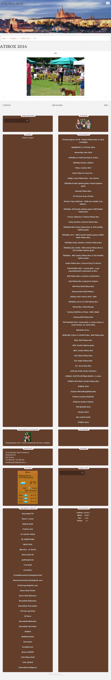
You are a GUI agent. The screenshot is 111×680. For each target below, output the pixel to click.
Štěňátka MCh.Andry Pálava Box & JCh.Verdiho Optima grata (83, 228)
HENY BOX (27, 544)
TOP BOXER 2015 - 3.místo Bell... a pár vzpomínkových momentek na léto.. (83, 269)
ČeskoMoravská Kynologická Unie (27, 575)
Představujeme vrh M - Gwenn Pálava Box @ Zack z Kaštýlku (83, 141)
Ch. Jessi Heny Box (83, 366)
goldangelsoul (28, 560)
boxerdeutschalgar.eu (28, 667)
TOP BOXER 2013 (83, 407)
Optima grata (27, 524)
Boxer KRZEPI (28, 652)
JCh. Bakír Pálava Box (83, 361)
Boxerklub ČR (28, 514)
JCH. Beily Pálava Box (83, 356)
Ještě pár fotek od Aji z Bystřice (83, 371)
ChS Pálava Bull (27, 657)
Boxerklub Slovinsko (27, 626)
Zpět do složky (57, 105)
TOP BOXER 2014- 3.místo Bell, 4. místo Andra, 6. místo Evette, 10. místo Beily (83, 323)
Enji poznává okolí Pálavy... (83, 292)
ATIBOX (28, 632)
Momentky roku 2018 (83, 153)
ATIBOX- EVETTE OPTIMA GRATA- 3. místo (83, 376)
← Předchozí (6, 105)
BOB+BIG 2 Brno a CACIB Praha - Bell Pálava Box (83, 335)
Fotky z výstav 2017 (83, 168)
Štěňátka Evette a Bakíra (83, 163)
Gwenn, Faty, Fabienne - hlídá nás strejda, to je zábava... (83, 202)
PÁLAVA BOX (12, 4)
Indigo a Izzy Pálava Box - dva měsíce (83, 178)
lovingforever (27, 647)
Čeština (24, 138)
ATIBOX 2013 (83, 422)
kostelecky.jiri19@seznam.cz (15, 462)
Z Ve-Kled (28, 565)
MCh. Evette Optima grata (83, 345)
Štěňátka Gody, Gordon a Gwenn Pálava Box (83, 243)
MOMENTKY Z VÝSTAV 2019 (83, 147)
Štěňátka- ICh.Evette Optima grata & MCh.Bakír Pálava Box (83, 210)
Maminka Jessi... (83, 330)
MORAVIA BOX (28, 637)
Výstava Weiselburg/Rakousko (83, 392)
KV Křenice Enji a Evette (83, 196)
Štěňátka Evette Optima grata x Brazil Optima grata (83, 184)
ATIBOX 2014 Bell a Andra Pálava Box (83, 381)
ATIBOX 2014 (25, 38)
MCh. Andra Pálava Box (83, 351)
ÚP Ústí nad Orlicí (27, 611)
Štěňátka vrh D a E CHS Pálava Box (83, 302)
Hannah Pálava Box (83, 191)
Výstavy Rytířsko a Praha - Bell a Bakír (83, 312)
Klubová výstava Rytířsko (83, 397)
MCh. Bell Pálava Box (83, 340)
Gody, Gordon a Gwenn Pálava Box (83, 222)
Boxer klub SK (28, 555)
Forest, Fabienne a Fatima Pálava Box (83, 217)
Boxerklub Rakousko (27, 601)
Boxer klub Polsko (27, 591)
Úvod (4, 38)
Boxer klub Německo (27, 596)
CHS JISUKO (27, 662)
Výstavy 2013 (83, 412)
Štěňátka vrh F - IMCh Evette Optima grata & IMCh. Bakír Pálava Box (83, 236)
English (31, 138)
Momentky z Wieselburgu (83, 307)
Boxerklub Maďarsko (27, 621)
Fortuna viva (28, 529)
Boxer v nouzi (28, 519)
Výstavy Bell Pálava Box (83, 317)
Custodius (27, 570)
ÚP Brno (27, 616)
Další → (107, 105)
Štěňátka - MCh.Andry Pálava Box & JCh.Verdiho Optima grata (83, 257)
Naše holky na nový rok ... (83, 173)
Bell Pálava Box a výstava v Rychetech (83, 276)
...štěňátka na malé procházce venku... (83, 158)
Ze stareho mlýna (28, 534)
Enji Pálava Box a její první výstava (83, 281)
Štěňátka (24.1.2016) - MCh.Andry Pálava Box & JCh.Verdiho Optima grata (83, 249)
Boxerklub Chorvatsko (27, 606)
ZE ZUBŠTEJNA (27, 539)
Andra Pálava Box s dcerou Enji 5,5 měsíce (83, 263)
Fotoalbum (13, 38)
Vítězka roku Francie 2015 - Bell (83, 297)
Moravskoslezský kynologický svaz (27, 580)
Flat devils (27, 642)
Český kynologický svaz (28, 585)
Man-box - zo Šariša (28, 550)
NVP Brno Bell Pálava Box (83, 286)
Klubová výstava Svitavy (83, 402)
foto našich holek (83, 417)
